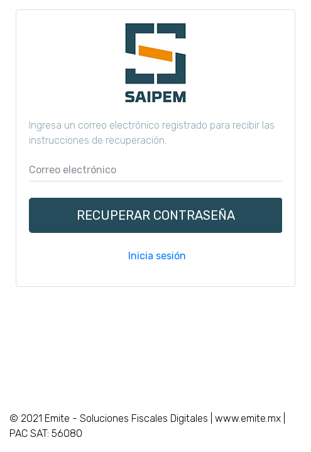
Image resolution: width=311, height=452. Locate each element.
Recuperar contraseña (156, 215)
